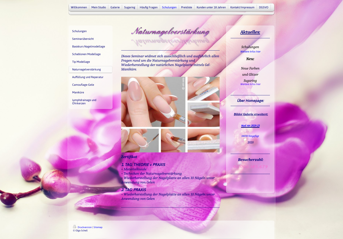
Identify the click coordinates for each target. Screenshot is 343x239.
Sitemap (98, 227)
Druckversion (82, 227)
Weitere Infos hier (250, 51)
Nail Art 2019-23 (250, 125)
